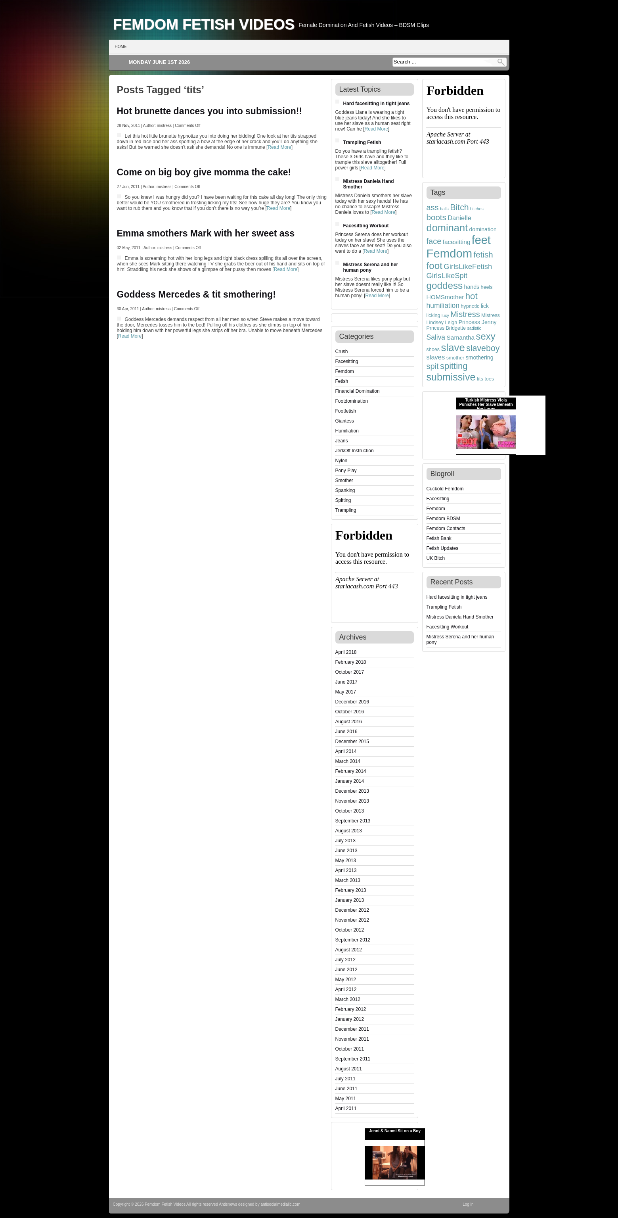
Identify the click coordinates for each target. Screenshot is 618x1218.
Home (121, 46)
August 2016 (348, 721)
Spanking (345, 490)
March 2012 (347, 999)
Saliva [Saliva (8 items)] (436, 337)
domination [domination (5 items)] (483, 229)
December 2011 (352, 1029)
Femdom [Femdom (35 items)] (450, 253)
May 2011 (345, 1098)
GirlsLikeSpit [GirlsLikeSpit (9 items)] (447, 275)
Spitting (343, 500)
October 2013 (349, 811)
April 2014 (346, 751)
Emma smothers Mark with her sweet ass (206, 233)
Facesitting (346, 361)
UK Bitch (436, 558)
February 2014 (350, 771)
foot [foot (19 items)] (434, 265)
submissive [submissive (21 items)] (451, 376)
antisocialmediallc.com (280, 1204)
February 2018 (350, 662)
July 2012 (345, 959)
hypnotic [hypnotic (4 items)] (470, 306)
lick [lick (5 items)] (485, 306)
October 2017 (349, 672)
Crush (341, 351)
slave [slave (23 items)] (453, 347)
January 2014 (349, 781)
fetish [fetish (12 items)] (483, 254)
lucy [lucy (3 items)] (445, 315)
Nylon (341, 460)
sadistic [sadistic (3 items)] (474, 328)
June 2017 (346, 682)
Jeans (341, 441)
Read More (279, 147)
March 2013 (347, 880)
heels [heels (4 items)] (487, 287)
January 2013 (349, 900)
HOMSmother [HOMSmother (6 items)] (445, 297)
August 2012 (348, 950)
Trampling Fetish (362, 142)
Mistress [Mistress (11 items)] (465, 314)
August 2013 (348, 831)
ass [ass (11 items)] (433, 207)
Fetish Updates (443, 548)
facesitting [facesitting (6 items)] (457, 241)
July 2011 (345, 1079)
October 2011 (349, 1049)
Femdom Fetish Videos (204, 24)
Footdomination (351, 401)
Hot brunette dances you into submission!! (209, 111)
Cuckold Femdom (445, 489)
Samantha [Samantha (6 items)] (460, 337)
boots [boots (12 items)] (436, 217)
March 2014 (347, 761)
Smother (344, 480)
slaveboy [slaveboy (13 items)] (482, 348)
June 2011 (346, 1088)
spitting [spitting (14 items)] (454, 366)
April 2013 (346, 870)
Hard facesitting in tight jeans (376, 103)
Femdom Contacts (446, 528)
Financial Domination (357, 391)
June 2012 (346, 969)
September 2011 (353, 1059)
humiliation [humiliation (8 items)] (443, 305)
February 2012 (350, 1009)
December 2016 (352, 702)
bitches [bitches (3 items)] (477, 208)
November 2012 (352, 920)
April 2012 (346, 989)
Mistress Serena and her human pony (370, 267)
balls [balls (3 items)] (444, 208)
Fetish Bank (439, 538)
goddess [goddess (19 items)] (445, 285)
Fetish (341, 381)
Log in (468, 1204)
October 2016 (349, 712)
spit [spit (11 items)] (433, 366)
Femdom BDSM (443, 518)
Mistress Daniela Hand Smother (460, 617)
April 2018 (346, 652)
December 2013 (352, 791)
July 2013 (345, 840)
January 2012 (349, 1019)
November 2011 (352, 1039)
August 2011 (348, 1069)
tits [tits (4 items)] (480, 379)
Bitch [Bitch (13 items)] (459, 207)
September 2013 (353, 821)
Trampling (345, 510)
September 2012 (353, 940)
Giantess (344, 421)
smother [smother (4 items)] (455, 358)
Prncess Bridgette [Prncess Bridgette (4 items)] (446, 328)
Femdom (344, 371)
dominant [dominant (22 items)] (447, 227)
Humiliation (347, 431)
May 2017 (345, 692)
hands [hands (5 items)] (472, 287)
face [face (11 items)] (434, 241)
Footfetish (345, 411)
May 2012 (345, 979)
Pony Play (346, 470)
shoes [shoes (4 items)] (433, 349)
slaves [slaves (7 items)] (436, 357)
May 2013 (345, 860)
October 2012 (349, 930)
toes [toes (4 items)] (489, 379)
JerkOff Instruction (354, 450)
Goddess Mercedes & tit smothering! (196, 294)
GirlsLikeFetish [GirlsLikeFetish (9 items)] (468, 266)
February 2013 (350, 890)
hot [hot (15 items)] (471, 296)
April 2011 (346, 1108)
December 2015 (352, 741)
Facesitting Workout (366, 226)
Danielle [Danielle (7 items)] (459, 217)
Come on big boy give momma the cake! (204, 172)
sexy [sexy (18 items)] (486, 336)
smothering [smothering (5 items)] (480, 357)
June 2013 (346, 850)
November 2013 (352, 801)
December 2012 (352, 910)
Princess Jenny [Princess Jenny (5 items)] (478, 322)
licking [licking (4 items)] (433, 315)
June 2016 (346, 731)
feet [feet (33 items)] (481, 240)
